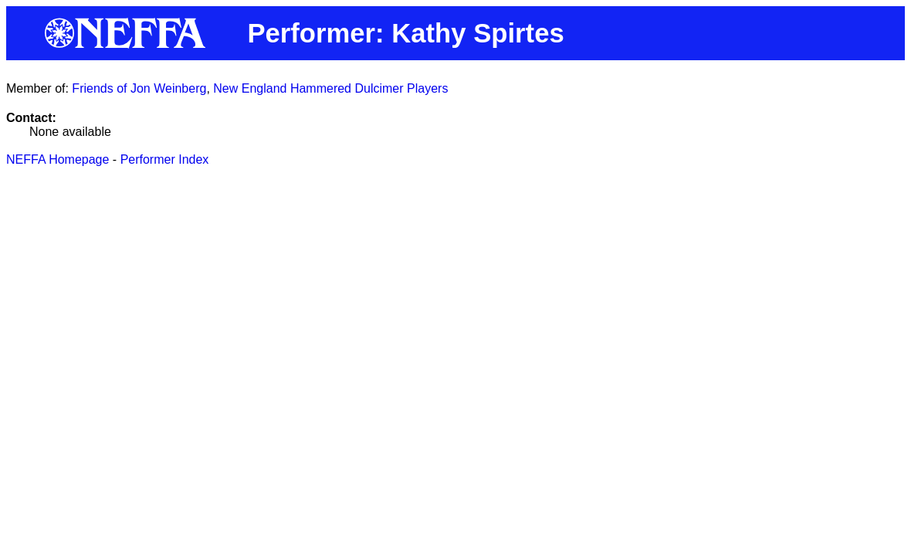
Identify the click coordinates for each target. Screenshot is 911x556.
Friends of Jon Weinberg (139, 88)
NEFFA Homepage (57, 159)
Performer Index (164, 159)
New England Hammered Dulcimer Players (330, 88)
